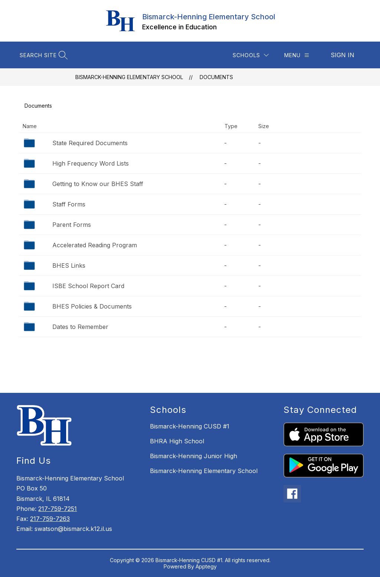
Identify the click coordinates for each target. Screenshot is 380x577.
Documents (216, 77)
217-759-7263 (50, 518)
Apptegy (206, 566)
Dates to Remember (80, 326)
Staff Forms (68, 204)
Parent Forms (71, 224)
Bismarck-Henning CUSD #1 (189, 426)
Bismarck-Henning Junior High (193, 456)
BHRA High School (177, 441)
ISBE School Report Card (88, 286)
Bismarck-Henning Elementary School (129, 77)
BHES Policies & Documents (92, 306)
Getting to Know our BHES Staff (97, 184)
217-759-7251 (57, 508)
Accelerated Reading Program (94, 245)
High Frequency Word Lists (90, 163)
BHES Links (68, 265)
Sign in (342, 55)
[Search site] (43, 55)
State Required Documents (90, 143)
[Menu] (296, 55)
